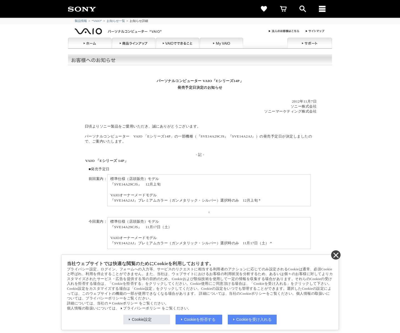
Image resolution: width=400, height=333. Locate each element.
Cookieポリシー (125, 303)
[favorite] (264, 9)
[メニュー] (322, 9)
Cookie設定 (142, 319)
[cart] (283, 9)
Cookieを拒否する (200, 319)
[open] (302, 9)
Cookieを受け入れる (254, 319)
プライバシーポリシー (142, 308)
